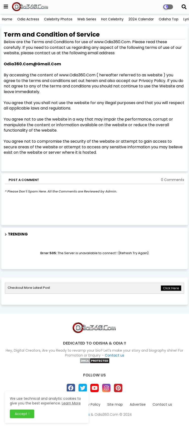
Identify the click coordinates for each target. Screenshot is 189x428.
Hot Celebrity (112, 19)
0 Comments (172, 180)
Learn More (71, 403)
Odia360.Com (106, 414)
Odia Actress (28, 19)
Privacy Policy (88, 404)
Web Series (86, 19)
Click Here (171, 288)
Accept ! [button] (22, 413)
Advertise (138, 404)
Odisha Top (168, 19)
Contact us (114, 355)
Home (7, 19)
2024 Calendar (141, 19)
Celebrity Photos (58, 19)
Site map (115, 404)
